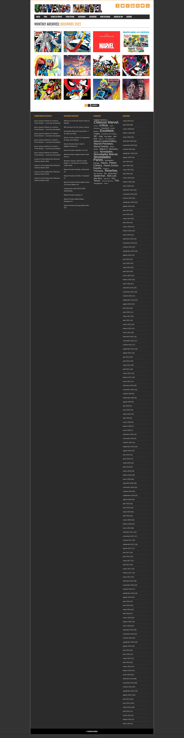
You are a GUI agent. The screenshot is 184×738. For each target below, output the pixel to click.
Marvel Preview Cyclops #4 (73, 195)
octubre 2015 (127, 638)
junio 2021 (126, 361)
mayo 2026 (126, 121)
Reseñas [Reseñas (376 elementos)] (111, 170)
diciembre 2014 (128, 679)
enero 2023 (127, 284)
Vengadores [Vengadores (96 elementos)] (98, 183)
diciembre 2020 (128, 385)
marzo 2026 (127, 129)
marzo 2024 (127, 227)
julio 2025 (126, 161)
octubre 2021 (127, 345)
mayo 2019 (126, 463)
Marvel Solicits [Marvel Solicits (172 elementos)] (101, 146)
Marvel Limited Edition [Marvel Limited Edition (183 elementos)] (105, 141)
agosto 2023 (127, 255)
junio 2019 (126, 459)
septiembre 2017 (128, 544)
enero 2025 (127, 186)
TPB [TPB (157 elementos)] (117, 181)
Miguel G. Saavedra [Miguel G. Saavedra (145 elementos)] (109, 149)
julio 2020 (126, 406)
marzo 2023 (127, 275)
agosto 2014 (127, 695)
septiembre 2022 (128, 300)
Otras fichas (70, 17)
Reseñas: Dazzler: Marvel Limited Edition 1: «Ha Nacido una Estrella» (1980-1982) (76, 163)
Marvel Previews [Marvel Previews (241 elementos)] (103, 143)
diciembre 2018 (128, 483)
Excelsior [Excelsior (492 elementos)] (107, 131)
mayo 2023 (126, 267)
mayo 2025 (126, 170)
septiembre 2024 (128, 202)
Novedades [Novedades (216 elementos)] (106, 151)
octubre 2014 (127, 687)
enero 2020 (127, 430)
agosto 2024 (127, 206)
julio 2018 (126, 504)
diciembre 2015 (128, 630)
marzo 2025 (127, 178)
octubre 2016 (127, 589)
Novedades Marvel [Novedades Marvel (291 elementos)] (105, 154)
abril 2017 (126, 565)
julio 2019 (126, 455)
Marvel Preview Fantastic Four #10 (76, 150)
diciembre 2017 (128, 532)
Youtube (133, 6)
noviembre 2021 (128, 341)
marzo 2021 (127, 373)
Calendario (81, 17)
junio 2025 (126, 165)
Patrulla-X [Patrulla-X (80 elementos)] (106, 168)
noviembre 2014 (128, 683)
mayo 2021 (126, 365)
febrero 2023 (127, 279)
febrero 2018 (127, 524)
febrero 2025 (127, 182)
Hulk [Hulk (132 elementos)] (101, 136)
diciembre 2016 (128, 581)
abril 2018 (126, 516)
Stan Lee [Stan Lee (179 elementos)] (111, 175)
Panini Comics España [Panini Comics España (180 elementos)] (105, 166)
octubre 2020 (127, 393)
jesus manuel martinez (42, 121)
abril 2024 (126, 222)
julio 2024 (126, 210)
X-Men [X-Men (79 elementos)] (106, 183)
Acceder (129, 17)
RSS (138, 6)
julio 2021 (126, 357)
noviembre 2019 (128, 438)
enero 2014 (127, 723)
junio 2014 (126, 703)
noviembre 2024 (128, 194)
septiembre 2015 (128, 642)
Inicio (38, 17)
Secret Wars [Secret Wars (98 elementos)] (112, 173)
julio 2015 (126, 650)
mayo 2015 (126, 658)
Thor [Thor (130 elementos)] (113, 178)
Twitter (123, 6)
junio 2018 (126, 508)
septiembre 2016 (128, 593)
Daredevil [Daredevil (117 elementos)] (105, 128)
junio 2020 (126, 410)
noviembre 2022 (128, 292)
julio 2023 (126, 259)
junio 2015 (126, 654)
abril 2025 (126, 174)
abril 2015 (126, 662)
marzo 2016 (127, 618)
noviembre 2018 (128, 487)
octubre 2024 (127, 198)
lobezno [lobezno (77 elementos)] (101, 139)
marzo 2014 (127, 715)
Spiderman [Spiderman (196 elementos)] (99, 175)
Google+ (128, 6)
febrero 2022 (127, 328)
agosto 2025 (127, 157)
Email (143, 6)
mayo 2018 (126, 512)
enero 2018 (127, 528)
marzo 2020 (127, 422)
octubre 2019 (127, 442)
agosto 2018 (127, 499)
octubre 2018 (127, 491)
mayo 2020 (126, 414)
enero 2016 (127, 626)
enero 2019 (127, 479)
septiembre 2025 (128, 153)
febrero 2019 (127, 475)
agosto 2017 (127, 548)
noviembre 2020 (128, 389)
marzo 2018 (127, 520)
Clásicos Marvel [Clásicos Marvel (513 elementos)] (106, 122)
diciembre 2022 (128, 288)
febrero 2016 (127, 622)
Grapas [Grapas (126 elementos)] (97, 134)
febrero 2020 (127, 426)
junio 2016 (126, 605)
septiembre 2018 (128, 495)
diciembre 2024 (128, 190)
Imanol (36, 159)
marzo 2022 (127, 324)
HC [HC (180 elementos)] (95, 136)
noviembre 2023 (128, 243)
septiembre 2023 (128, 251)
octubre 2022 (127, 296)
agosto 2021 (127, 353)
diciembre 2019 (128, 434)
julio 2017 (126, 552)
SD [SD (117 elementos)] (105, 173)
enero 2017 (127, 577)
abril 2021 (126, 369)
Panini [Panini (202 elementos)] (104, 162)
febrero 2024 (127, 231)
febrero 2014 (127, 719)
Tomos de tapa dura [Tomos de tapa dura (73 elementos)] (107, 181)
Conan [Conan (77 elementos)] (96, 126)
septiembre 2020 (128, 398)
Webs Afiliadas (105, 17)
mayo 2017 (126, 561)
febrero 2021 (127, 377)
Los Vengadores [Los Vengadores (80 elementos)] (110, 139)
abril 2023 (126, 271)
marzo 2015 (127, 666)
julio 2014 (126, 699)
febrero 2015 (127, 670)
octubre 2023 (127, 247)
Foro (45, 17)
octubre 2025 (127, 149)
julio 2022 (126, 308)
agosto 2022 (127, 304)
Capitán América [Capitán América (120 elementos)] (100, 120)
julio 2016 (126, 601)
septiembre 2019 (128, 446)
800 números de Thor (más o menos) (76, 127)
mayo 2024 (126, 218)
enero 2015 (127, 675)
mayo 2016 (126, 609)
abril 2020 (126, 418)
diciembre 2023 (128, 239)
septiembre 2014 (128, 691)
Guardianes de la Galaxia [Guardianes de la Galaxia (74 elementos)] (109, 134)
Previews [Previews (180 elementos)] (98, 171)
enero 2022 (127, 332)
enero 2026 (127, 137)
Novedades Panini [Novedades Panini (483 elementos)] (102, 158)
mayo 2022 (126, 316)
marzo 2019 (127, 471)
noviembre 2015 (128, 634)
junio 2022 (126, 312)
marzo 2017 (127, 569)
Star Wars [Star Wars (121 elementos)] (98, 178)
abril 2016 (126, 613)
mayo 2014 (126, 707)
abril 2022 (126, 320)
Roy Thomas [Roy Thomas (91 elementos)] (98, 173)
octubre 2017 (127, 540)
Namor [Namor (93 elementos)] (96, 152)
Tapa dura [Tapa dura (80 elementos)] (107, 178)
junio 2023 (126, 263)
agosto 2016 (127, 597)
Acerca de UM (118, 17)
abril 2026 (126, 125)
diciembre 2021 (128, 336)
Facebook (117, 6)
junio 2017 (126, 556)
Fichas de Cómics (56, 17)
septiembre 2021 (128, 349)
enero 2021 (127, 381)
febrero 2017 (127, 573)
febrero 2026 (127, 133)
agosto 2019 (127, 451)
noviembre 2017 (128, 536)
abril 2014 (126, 711)
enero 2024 (127, 235)
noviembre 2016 (128, 585)
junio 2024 (126, 214)
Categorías (92, 17)
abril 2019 (126, 467)
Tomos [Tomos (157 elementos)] (97, 181)
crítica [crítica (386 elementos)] (103, 125)
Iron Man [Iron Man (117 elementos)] (107, 136)
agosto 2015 (127, 646)
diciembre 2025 (128, 141)
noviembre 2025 (128, 145)
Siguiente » (95, 105)
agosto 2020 (127, 402)
